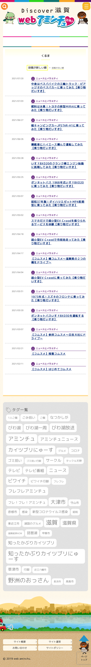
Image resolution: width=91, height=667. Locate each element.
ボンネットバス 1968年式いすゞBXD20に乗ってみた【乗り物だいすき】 (57, 184)
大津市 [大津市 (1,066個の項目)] (58, 501)
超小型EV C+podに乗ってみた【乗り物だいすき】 (58, 279)
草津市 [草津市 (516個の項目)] (13, 569)
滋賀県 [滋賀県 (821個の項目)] (69, 523)
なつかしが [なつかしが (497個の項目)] (59, 417)
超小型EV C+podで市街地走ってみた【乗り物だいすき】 (58, 241)
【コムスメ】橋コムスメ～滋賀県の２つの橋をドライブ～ (58, 260)
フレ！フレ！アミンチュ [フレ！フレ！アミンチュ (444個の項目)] (27, 502)
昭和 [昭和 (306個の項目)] (75, 512)
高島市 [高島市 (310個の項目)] (70, 581)
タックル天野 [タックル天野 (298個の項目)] (74, 461)
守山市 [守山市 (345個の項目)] (74, 503)
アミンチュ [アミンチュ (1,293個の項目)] (21, 439)
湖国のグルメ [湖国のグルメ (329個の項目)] (32, 523)
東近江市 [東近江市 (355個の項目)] (13, 524)
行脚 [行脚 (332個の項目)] (26, 569)
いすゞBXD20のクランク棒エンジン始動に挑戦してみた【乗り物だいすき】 (57, 165)
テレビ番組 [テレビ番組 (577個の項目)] (34, 470)
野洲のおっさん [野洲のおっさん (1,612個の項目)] (28, 580)
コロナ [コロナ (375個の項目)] (75, 451)
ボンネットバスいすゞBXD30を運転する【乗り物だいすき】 (57, 317)
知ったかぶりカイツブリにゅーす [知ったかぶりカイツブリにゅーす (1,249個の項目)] (43, 556)
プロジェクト (45, 42)
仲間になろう (74, 32)
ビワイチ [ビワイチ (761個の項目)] (17, 481)
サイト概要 (20, 641)
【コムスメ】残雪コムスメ (48, 354)
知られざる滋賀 (17, 32)
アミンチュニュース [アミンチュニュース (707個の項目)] (59, 439)
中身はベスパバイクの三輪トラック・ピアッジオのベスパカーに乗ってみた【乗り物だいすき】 (58, 87)
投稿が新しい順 (37, 67)
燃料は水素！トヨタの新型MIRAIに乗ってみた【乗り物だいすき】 (58, 108)
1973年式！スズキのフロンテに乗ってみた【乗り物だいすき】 (58, 298)
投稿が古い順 (58, 67)
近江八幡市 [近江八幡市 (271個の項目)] (40, 569)
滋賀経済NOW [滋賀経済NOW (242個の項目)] (15, 533)
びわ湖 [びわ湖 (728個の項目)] (14, 428)
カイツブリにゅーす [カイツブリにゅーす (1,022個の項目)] (30, 449)
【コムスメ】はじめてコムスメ (51, 369)
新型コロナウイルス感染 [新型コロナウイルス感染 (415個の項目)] (50, 512)
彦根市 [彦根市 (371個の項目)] (12, 512)
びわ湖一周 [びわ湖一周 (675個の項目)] (36, 428)
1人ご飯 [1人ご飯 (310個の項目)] (13, 418)
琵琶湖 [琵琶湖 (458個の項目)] (32, 533)
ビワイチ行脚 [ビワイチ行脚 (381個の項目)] (40, 481)
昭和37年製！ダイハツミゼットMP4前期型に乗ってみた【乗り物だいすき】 (57, 203)
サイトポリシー (54, 648)
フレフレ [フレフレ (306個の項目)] (59, 481)
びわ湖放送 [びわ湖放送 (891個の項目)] (63, 427)
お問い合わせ (19, 648)
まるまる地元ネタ (17, 42)
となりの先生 (45, 32)
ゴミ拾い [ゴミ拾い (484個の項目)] (15, 460)
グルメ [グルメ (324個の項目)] (62, 451)
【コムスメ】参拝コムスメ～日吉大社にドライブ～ (58, 336)
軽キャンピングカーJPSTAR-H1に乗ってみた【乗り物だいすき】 (58, 127)
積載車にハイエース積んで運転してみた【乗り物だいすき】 (57, 146)
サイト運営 (55, 641)
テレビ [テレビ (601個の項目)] (14, 470)
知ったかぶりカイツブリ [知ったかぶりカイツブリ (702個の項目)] (31, 543)
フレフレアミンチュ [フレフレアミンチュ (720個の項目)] (27, 491)
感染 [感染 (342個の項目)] (25, 512)
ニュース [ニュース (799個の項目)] (58, 470)
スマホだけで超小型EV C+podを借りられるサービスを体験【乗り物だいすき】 (58, 222)
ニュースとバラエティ (74, 42)
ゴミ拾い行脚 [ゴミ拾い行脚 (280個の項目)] (34, 461)
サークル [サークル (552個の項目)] (53, 460)
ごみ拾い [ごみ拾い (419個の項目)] (28, 417)
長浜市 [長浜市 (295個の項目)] (57, 581)
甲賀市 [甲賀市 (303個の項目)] (46, 533)
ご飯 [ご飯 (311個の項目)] (42, 418)
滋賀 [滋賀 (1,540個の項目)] (52, 522)
